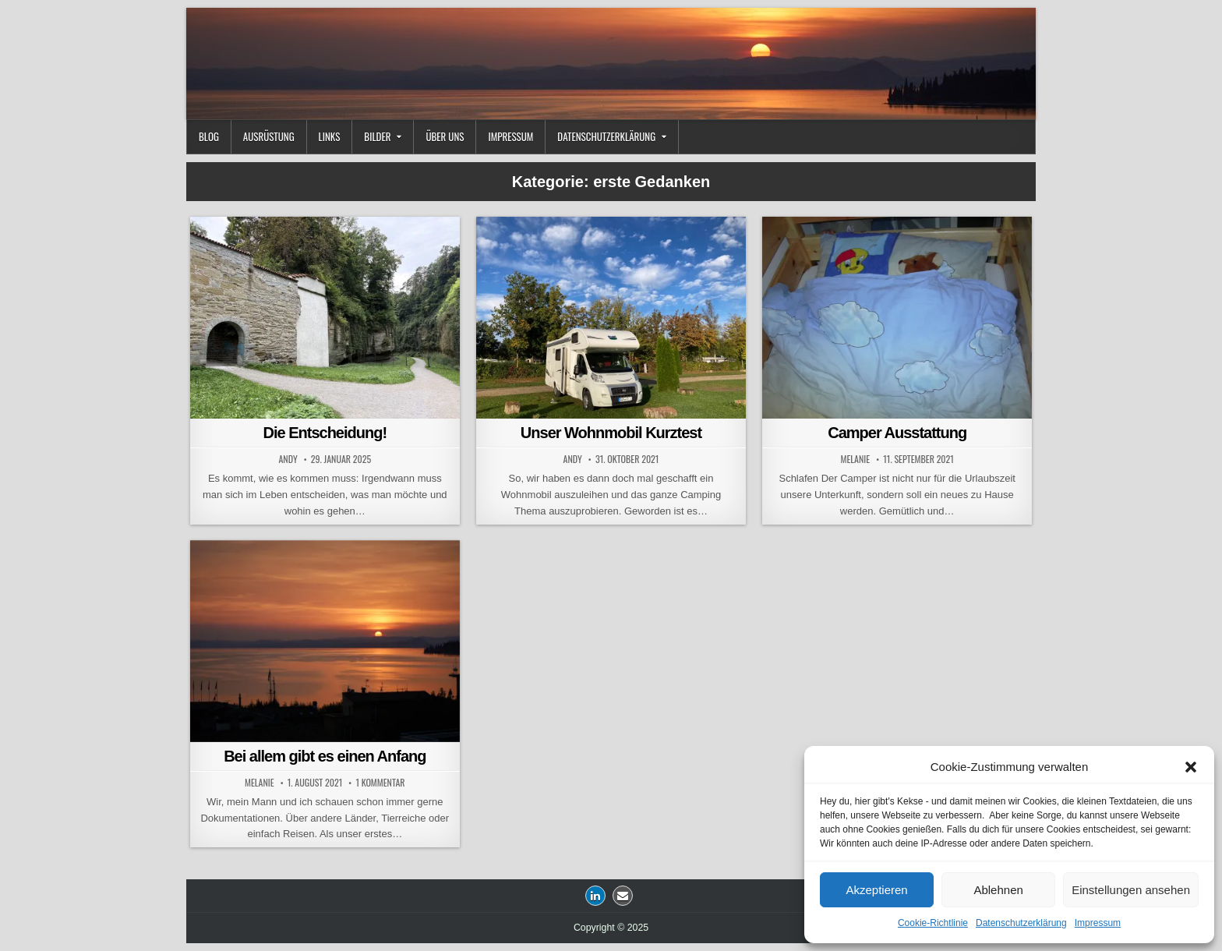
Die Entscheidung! (325, 432)
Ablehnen (997, 889)
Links (330, 136)
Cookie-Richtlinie (933, 922)
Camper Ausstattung (897, 432)
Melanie (856, 459)
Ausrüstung (269, 136)
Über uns (445, 136)
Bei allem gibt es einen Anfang (325, 756)
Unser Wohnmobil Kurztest (611, 432)
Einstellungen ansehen (1131, 889)
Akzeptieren (876, 889)
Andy (287, 459)
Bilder (377, 136)
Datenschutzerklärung (1021, 922)
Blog (209, 136)
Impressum (1098, 922)
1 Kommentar (379, 782)
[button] (1191, 767)
